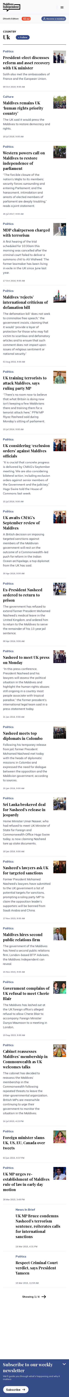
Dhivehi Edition (11, 18)
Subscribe (16, 1389)
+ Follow (22, 37)
